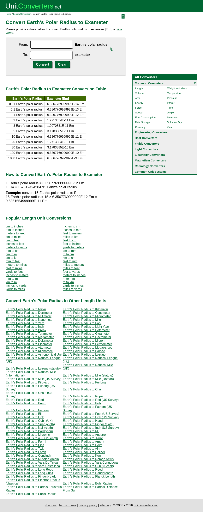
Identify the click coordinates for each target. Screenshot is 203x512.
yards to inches (73, 285)
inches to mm (72, 230)
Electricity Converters (150, 154)
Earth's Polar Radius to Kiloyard (27, 382)
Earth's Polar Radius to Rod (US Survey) (91, 399)
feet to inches (72, 243)
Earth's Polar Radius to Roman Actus (88, 459)
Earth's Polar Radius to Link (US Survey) (91, 417)
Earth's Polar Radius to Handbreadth (88, 473)
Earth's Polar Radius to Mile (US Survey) (34, 379)
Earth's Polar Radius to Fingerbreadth (31, 476)
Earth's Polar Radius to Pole (82, 403)
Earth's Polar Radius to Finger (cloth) (88, 424)
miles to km (71, 236)
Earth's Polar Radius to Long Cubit (29, 473)
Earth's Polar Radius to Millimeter (28, 316)
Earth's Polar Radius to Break (26, 330)
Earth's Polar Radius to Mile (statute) (88, 375)
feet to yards (71, 271)
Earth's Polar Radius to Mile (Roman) (88, 379)
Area (137, 98)
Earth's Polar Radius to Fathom (27, 410)
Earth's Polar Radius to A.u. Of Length (32, 438)
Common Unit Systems (151, 171)
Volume (139, 93)
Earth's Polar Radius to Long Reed (29, 469)
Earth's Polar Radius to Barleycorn (29, 431)
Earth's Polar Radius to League (84, 354)
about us (51, 505)
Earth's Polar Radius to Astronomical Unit (34, 354)
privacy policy (88, 505)
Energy (139, 102)
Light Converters (146, 149)
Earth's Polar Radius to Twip (25, 448)
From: (23, 44)
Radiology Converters (150, 166)
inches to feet (15, 243)
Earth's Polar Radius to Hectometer (87, 337)
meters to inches (74, 275)
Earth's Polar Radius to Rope (83, 396)
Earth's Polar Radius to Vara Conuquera (90, 462)
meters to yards (16, 247)
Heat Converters (146, 138)
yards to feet (14, 271)
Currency (140, 127)
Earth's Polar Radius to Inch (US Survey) (91, 427)
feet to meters (72, 233)
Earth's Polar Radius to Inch (25, 326)
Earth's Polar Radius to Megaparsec (87, 347)
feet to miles (14, 268)
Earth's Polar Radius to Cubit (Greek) (88, 466)
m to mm (69, 278)
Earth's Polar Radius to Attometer (28, 347)
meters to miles (16, 264)
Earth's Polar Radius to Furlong (84, 382)
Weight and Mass (177, 88)
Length (139, 88)
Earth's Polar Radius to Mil (81, 431)
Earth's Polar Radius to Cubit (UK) (29, 420)
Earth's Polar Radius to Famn (26, 452)
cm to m (11, 254)
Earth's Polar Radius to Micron (84, 340)
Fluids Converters (147, 143)
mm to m (12, 278)
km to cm (69, 257)
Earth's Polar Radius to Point (82, 445)
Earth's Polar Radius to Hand (83, 420)
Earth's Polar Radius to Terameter (29, 333)
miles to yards (72, 289)
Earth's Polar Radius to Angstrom (85, 434)
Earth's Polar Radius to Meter (26, 309)
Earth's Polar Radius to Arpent (83, 441)
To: (25, 55)
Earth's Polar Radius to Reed (83, 469)
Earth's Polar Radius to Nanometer (30, 319)
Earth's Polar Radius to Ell (24, 413)
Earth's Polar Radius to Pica (25, 445)
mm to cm (12, 250)
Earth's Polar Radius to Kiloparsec (29, 351)
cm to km (12, 257)
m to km (68, 282)
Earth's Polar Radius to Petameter (86, 330)
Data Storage (142, 122)
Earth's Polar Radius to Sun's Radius (31, 494)
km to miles (13, 236)
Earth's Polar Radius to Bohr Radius (87, 483)
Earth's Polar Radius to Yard (25, 323)
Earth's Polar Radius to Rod (25, 399)
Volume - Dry (174, 122)
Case (170, 127)
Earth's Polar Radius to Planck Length (89, 476)
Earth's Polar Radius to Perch (26, 403)
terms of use (67, 505)
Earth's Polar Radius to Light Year (86, 326)
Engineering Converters (151, 132)
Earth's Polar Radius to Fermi (26, 441)
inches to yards (16, 285)
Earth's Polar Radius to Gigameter (86, 333)
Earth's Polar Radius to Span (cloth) (30, 424)
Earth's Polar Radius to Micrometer (87, 316)
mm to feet (13, 261)
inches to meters (17, 275)
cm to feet (12, 240)
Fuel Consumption (145, 117)
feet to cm (69, 240)
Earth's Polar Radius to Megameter (30, 337)
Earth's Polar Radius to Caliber (84, 452)
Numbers (172, 117)
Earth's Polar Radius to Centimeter (86, 312)
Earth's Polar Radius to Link (25, 417)
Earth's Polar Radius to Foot (82, 323)
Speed (139, 112)
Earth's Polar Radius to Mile (82, 319)
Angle (170, 112)
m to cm (68, 254)
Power (171, 102)
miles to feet (71, 268)
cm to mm (69, 250)
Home (8, 14)
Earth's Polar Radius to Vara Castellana (33, 466)
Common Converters (149, 83)
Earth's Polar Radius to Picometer (29, 344)
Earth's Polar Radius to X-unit (83, 438)
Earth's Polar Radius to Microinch (28, 434)
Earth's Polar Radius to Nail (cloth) (29, 427)
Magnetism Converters (150, 160)
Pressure (172, 98)
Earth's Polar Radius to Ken (82, 455)
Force (138, 107)
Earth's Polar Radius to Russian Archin (32, 459)
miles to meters (73, 264)
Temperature (174, 93)
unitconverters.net (146, 505)
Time (170, 107)
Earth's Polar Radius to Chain (83, 389)
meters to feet (15, 233)
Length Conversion (22, 14)
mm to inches (15, 230)
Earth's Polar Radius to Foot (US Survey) (91, 413)
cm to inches (14, 226)
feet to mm (70, 261)
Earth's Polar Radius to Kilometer (85, 309)
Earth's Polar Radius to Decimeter (29, 312)
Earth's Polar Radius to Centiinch (28, 455)
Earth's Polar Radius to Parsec (84, 351)
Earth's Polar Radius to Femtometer (87, 344)
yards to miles (15, 289)
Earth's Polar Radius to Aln (81, 448)
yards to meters (73, 247)
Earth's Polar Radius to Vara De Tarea (32, 462)
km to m (11, 282)
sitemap (105, 505)
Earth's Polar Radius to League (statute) (33, 368)
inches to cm (71, 226)
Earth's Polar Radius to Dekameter (29, 340)
